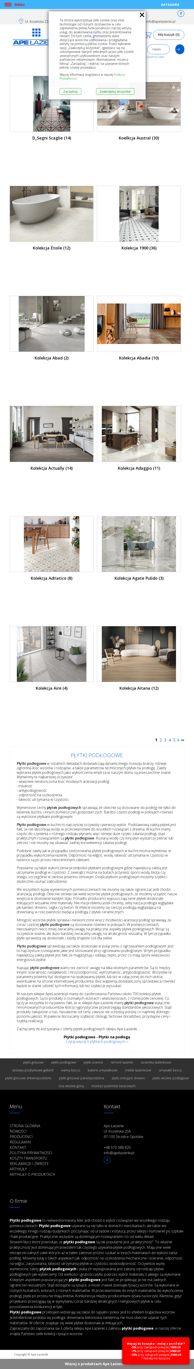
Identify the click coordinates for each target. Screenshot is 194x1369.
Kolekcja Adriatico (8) (51, 578)
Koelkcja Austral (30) (139, 138)
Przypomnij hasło (154, 56)
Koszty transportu (28, 1158)
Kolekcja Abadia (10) (139, 358)
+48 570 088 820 (117, 1147)
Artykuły (18, 1169)
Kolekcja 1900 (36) (139, 248)
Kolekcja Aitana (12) (139, 688)
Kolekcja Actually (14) (51, 468)
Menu (20, 4)
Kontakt (18, 1147)
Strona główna (25, 1125)
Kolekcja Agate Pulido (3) (139, 578)
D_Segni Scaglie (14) (51, 138)
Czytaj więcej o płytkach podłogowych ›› (97, 1041)
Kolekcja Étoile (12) (51, 248)
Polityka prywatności (31, 1152)
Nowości (18, 1131)
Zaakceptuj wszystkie (115, 91)
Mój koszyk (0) (169, 34)
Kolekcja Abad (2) (51, 358)
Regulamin (20, 1142)
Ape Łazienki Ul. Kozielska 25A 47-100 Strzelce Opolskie (123, 1131)
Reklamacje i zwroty (29, 1163)
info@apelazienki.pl (160, 21)
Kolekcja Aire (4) (52, 688)
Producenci (21, 1136)
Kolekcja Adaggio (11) (139, 468)
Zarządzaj (70, 91)
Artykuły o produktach (32, 1174)
